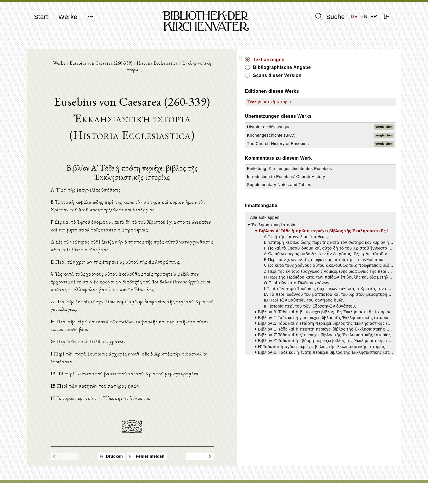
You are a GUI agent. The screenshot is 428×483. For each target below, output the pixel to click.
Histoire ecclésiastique (339, 127)
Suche (330, 16)
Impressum (323, 464)
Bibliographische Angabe (353, 67)
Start (41, 16)
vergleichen (384, 126)
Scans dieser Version (348, 75)
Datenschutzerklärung (333, 470)
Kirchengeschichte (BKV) (342, 135)
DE (354, 16)
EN (364, 16)
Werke (67, 16)
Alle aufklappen (335, 246)
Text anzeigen (339, 59)
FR (373, 16)
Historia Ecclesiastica (186, 66)
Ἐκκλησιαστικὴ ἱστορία (340, 102)
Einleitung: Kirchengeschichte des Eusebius (340, 180)
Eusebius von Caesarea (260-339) (130, 66)
